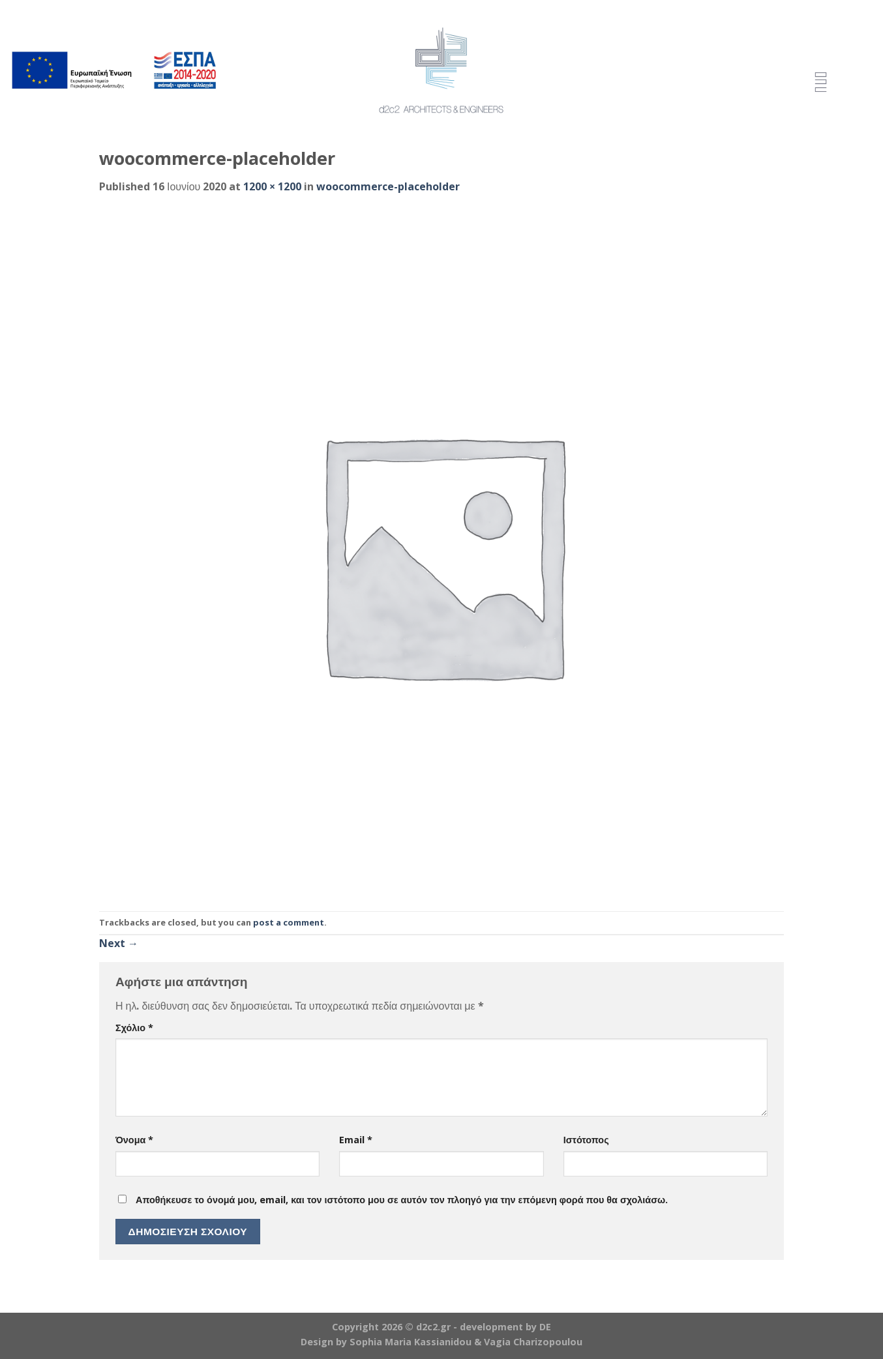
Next (118, 943)
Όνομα (134, 1139)
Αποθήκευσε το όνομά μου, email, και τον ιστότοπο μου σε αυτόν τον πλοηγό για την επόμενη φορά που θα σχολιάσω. (402, 1199)
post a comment (288, 922)
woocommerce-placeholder (388, 186)
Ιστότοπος (586, 1139)
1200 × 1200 (272, 186)
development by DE (505, 1327)
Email (355, 1139)
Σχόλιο (134, 1027)
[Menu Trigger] (821, 83)
